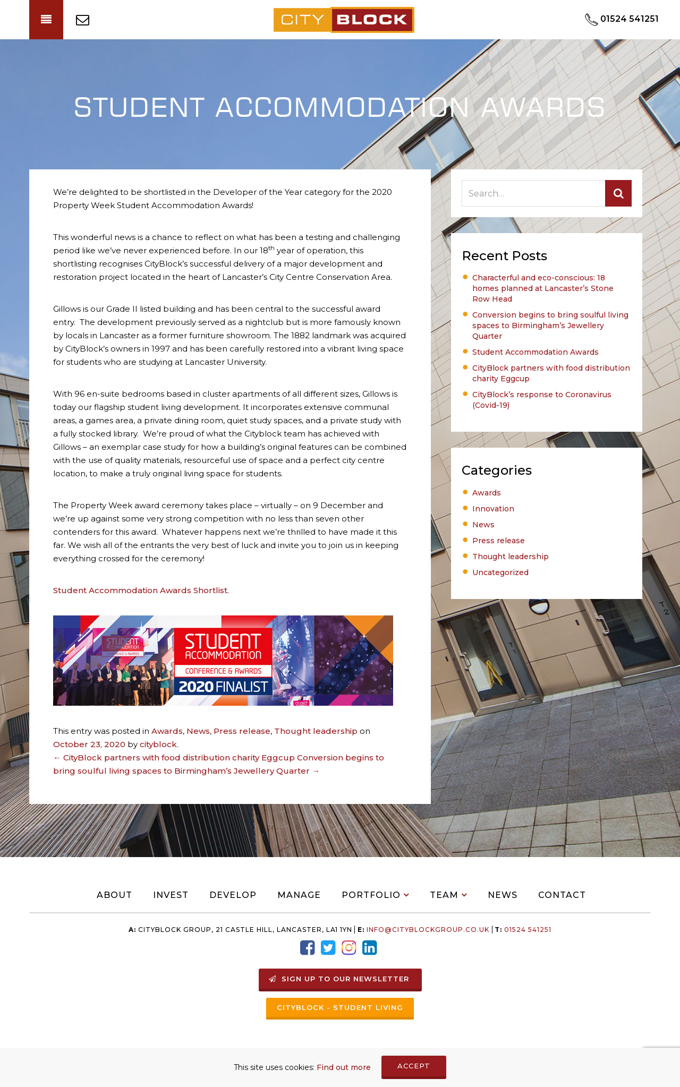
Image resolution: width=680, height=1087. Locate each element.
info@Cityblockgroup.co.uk (428, 930)
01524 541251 (526, 930)
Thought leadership (316, 731)
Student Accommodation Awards (535, 352)
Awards (167, 731)
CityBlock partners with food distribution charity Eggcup (174, 757)
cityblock (158, 744)
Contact (562, 895)
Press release (242, 731)
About (114, 895)
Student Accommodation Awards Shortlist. (141, 590)
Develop (233, 895)
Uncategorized (500, 572)
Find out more (344, 1067)
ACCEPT (413, 1066)
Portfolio (371, 895)
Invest (171, 895)
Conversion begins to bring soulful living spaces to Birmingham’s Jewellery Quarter (550, 325)
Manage (299, 895)
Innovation (493, 508)
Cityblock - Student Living (340, 1007)
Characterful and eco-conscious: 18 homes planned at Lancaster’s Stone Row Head (543, 288)
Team (444, 895)
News (198, 731)
